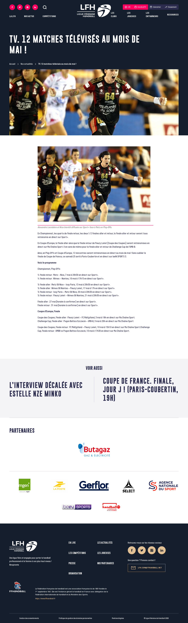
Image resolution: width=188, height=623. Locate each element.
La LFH (12, 16)
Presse (72, 563)
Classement (171, 7)
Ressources (173, 14)
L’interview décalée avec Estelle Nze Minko (46, 389)
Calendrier (155, 7)
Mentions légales (118, 618)
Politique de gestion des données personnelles (75, 618)
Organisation (75, 573)
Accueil (12, 64)
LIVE (127, 7)
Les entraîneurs (152, 15)
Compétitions (49, 16)
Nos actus (29, 16)
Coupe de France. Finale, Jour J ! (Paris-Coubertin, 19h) (140, 389)
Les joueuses (131, 15)
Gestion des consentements (29, 618)
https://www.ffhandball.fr (45, 598)
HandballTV (140, 7)
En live (72, 542)
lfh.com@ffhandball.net (146, 568)
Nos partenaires (105, 563)
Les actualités (105, 542)
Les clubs (114, 15)
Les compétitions (77, 553)
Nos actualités (27, 64)
